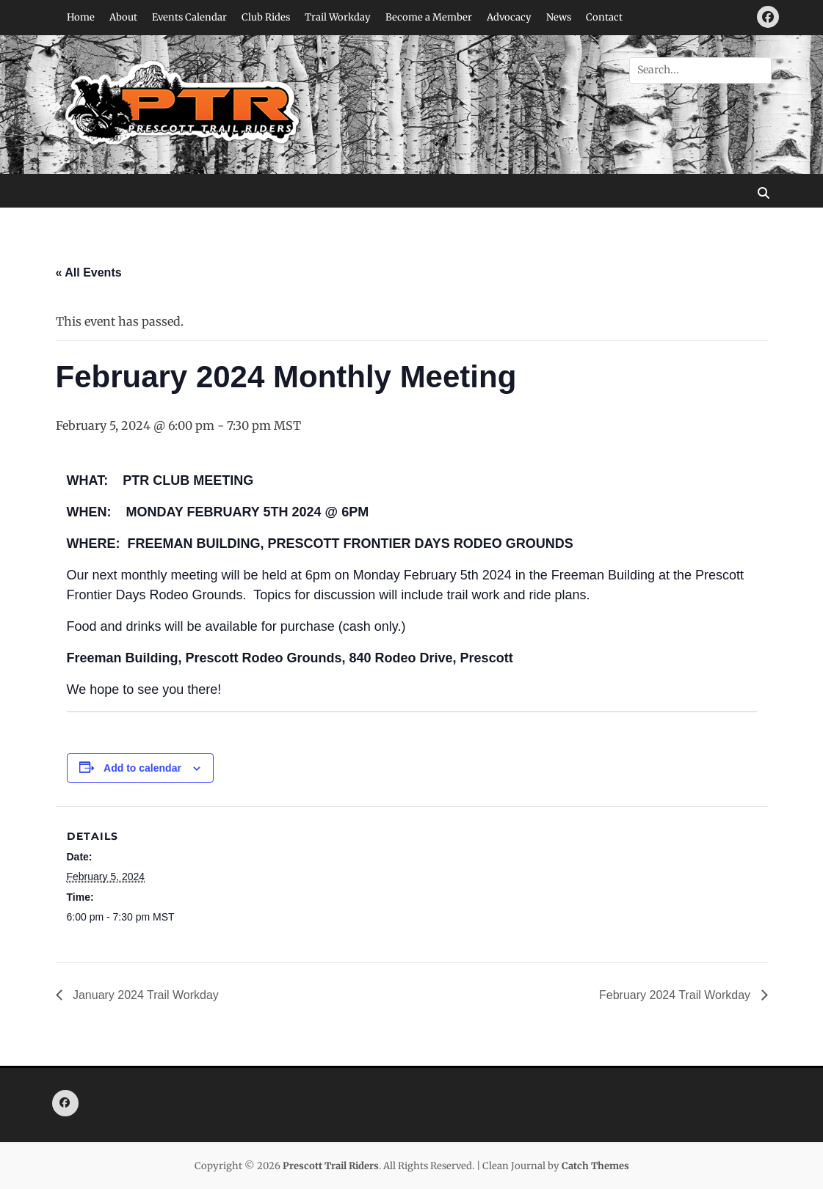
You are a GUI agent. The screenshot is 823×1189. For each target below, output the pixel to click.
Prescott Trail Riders (331, 1166)
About (123, 17)
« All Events (89, 272)
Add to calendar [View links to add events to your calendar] (142, 768)
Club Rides (266, 17)
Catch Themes (595, 1166)
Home (81, 17)
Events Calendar (189, 17)
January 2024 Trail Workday (144, 995)
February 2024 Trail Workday (676, 995)
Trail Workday (338, 17)
